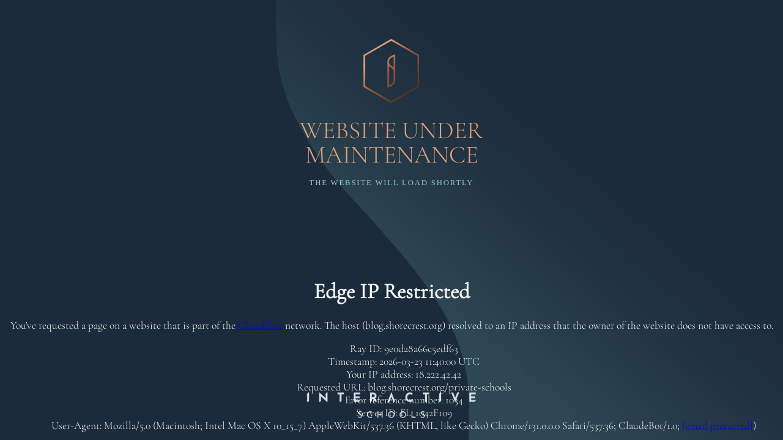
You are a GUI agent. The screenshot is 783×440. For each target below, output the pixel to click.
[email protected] (717, 425)
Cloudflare (260, 325)
